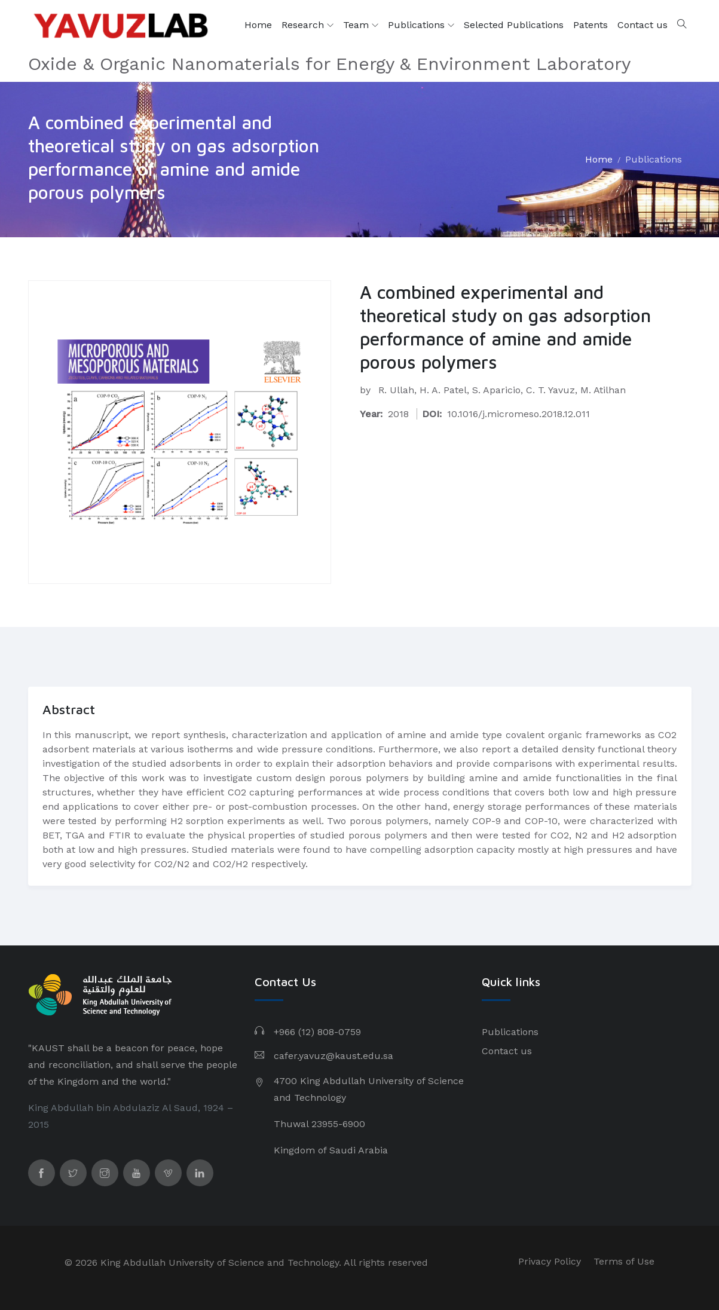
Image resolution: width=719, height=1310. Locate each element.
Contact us (642, 24)
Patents (590, 24)
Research (308, 25)
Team (360, 25)
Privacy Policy (549, 1261)
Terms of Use (623, 1261)
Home (258, 24)
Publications (421, 25)
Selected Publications (514, 24)
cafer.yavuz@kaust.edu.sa (333, 1055)
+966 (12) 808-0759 (317, 1031)
